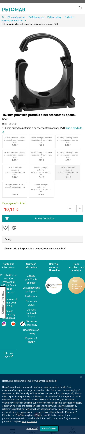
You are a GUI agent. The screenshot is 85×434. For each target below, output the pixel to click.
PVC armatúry (54, 17)
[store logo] (13, 10)
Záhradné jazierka (16, 17)
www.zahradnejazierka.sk (44, 381)
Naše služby (8, 314)
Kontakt (8, 311)
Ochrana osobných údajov (31, 313)
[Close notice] (80, 377)
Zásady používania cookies (31, 279)
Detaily (8, 239)
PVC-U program (36, 17)
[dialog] (42, 404)
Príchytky (69, 17)
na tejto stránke (29, 421)
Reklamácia (31, 296)
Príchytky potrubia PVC (13, 20)
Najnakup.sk (8, 317)
